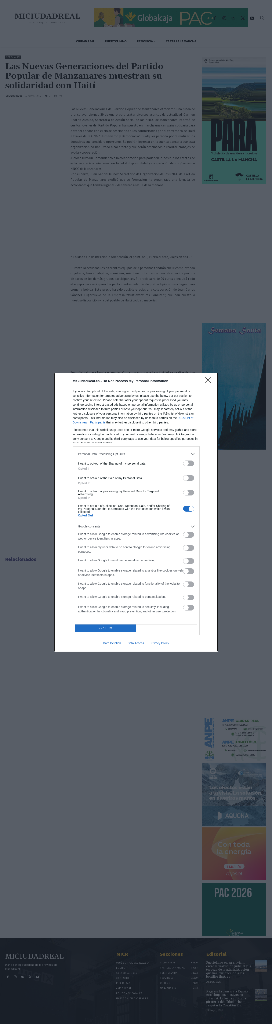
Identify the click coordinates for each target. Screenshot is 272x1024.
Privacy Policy (159, 643)
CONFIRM (105, 628)
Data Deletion (112, 643)
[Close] (209, 381)
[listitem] (136, 454)
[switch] (188, 463)
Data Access (135, 643)
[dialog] (136, 512)
